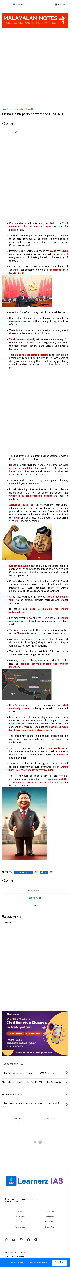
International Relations (17, 109)
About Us (50, 1211)
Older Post (34, 898)
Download (59, 1262)
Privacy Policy (19, 1217)
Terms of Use (20, 1227)
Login (20, 1222)
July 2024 (31, 109)
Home (4, 109)
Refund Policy (50, 1227)
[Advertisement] (35, 68)
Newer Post (35, 890)
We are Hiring (50, 1222)
